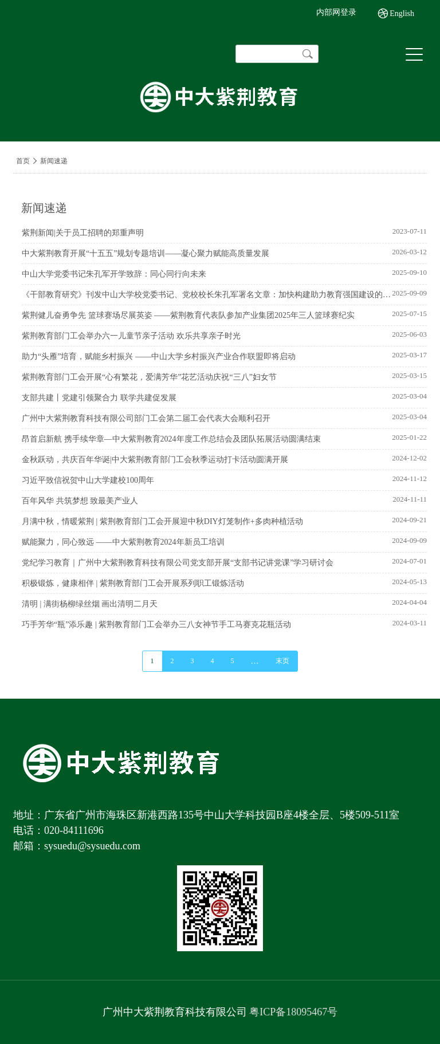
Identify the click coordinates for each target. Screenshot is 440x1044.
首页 (23, 161)
